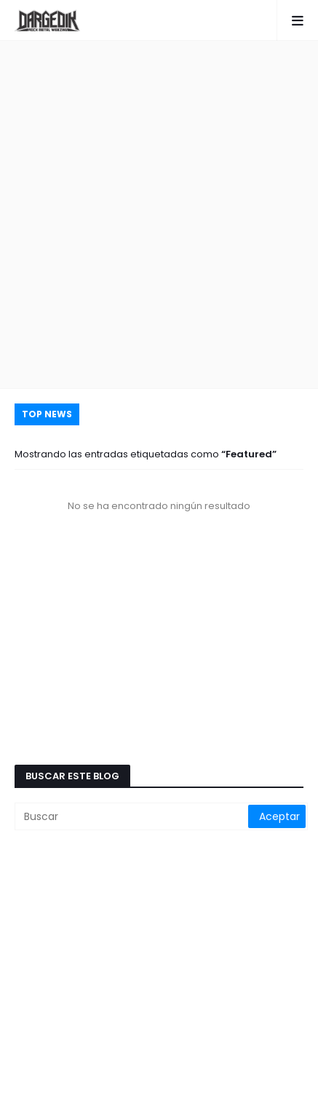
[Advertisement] (159, 214)
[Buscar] (132, 816)
